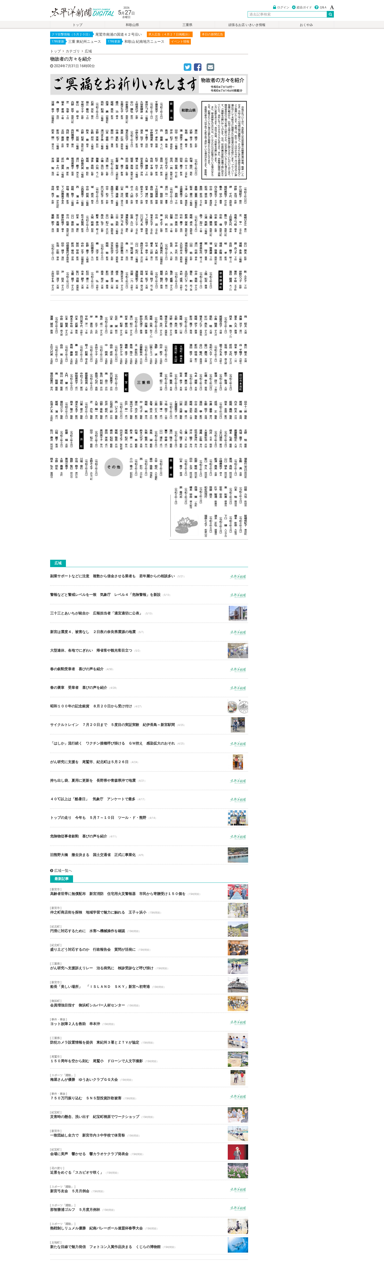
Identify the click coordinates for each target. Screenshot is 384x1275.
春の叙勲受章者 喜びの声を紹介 (149, 669)
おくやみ (306, 25)
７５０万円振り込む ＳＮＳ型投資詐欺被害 (149, 1096)
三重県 (187, 25)
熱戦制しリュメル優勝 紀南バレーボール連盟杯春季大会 (149, 1226)
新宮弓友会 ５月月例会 (149, 1189)
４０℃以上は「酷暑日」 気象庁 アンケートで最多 (149, 799)
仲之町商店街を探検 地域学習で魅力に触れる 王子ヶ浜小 (149, 910)
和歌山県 (132, 25)
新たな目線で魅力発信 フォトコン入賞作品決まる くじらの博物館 (149, 1245)
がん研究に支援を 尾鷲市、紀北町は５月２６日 (149, 762)
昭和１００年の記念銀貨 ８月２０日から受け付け (149, 706)
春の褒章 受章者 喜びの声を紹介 (149, 688)
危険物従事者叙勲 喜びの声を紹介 (149, 836)
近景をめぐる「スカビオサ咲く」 (149, 1170)
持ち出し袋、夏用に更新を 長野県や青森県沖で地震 (149, 781)
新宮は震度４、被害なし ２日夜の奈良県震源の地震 (149, 632)
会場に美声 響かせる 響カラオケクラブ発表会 (149, 1152)
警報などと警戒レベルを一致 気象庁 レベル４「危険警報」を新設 (149, 595)
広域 (88, 51)
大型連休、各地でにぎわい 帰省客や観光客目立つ (149, 650)
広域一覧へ (61, 870)
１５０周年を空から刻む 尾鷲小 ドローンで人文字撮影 (149, 1059)
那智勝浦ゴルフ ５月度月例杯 (149, 1208)
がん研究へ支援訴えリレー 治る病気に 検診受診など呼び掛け (149, 966)
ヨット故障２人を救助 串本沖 (149, 1022)
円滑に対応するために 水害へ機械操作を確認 (149, 929)
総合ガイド (302, 7)
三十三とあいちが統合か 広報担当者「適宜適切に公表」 (149, 613)
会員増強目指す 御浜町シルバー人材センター (149, 1003)
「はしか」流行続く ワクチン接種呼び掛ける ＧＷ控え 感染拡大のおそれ (149, 743)
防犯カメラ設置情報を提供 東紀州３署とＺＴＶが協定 (149, 1040)
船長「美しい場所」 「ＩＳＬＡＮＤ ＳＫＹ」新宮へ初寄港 (149, 985)
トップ (77, 25)
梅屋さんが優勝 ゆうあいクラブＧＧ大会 (149, 1078)
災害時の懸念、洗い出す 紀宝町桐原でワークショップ (149, 1115)
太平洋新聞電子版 (78, 12)
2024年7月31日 (66, 66)
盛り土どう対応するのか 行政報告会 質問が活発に (149, 947)
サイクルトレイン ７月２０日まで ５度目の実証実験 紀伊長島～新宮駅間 (149, 725)
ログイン (281, 7)
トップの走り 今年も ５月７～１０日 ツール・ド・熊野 (149, 818)
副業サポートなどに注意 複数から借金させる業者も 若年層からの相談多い (149, 576)
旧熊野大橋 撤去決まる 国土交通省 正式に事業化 (149, 855)
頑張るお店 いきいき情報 (246, 25)
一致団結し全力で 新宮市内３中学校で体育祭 (149, 1133)
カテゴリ (73, 51)
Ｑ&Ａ (321, 7)
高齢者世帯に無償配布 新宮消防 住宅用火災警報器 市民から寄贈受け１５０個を (149, 892)
